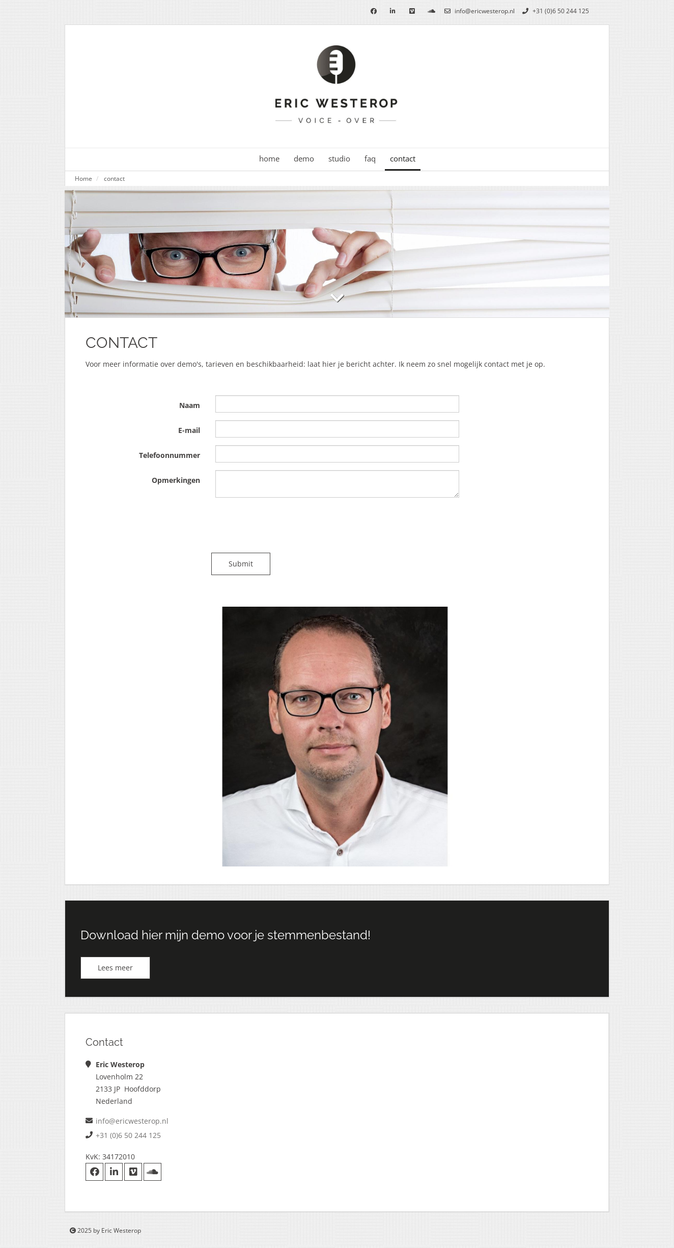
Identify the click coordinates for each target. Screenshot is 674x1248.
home (269, 158)
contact (402, 158)
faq (370, 158)
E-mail (189, 430)
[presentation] (292, 525)
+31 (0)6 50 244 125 (554, 11)
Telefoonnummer (169, 455)
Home (83, 178)
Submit (245, 563)
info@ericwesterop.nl (478, 11)
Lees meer (115, 967)
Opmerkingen (176, 480)
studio (339, 158)
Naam (189, 405)
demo (304, 158)
